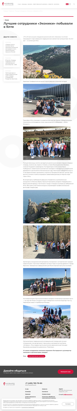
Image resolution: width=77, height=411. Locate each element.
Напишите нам (65, 371)
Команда (24, 4)
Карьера (30, 4)
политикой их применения (28, 407)
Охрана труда (46, 394)
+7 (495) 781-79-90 (33, 383)
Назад (7, 20)
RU (67, 4)
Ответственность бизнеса (40, 4)
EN (69, 4)
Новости (50, 4)
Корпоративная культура (36, 356)
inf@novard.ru (67, 394)
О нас (19, 4)
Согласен (68, 404)
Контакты (56, 4)
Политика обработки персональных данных (49, 397)
